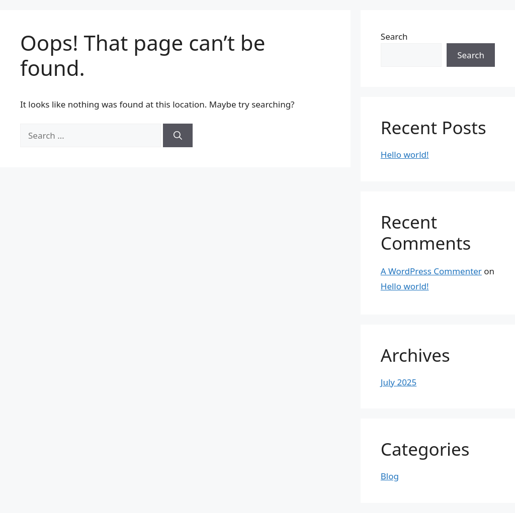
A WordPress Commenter (431, 271)
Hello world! (405, 154)
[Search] (178, 136)
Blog (390, 476)
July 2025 (399, 382)
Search (394, 36)
